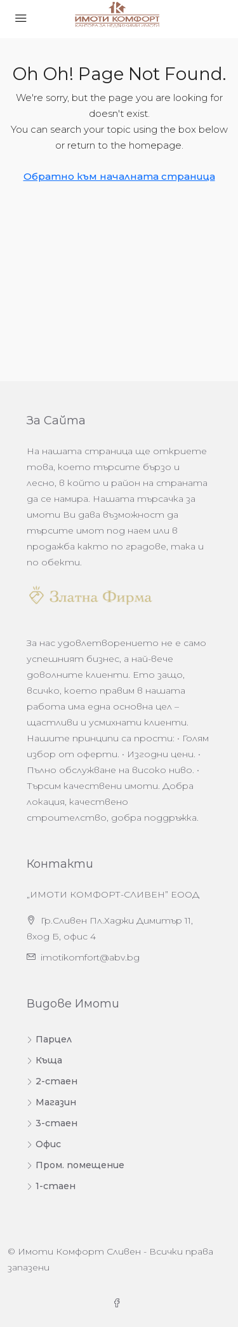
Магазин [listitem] (51, 1102)
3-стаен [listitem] (52, 1123)
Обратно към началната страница (119, 176)
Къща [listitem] (44, 1060)
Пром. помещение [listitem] (75, 1165)
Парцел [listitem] (49, 1039)
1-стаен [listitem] (51, 1186)
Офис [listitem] (44, 1144)
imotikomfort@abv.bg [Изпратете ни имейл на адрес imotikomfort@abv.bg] (90, 957)
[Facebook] (119, 1303)
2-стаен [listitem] (52, 1081)
